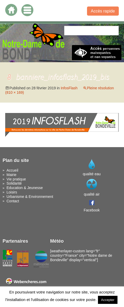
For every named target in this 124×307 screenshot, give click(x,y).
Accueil (12, 170)
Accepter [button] (107, 300)
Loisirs (12, 192)
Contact (13, 201)
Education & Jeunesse (25, 188)
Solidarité (14, 183)
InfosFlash (69, 88)
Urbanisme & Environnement (30, 197)
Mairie (11, 175)
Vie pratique (16, 179)
